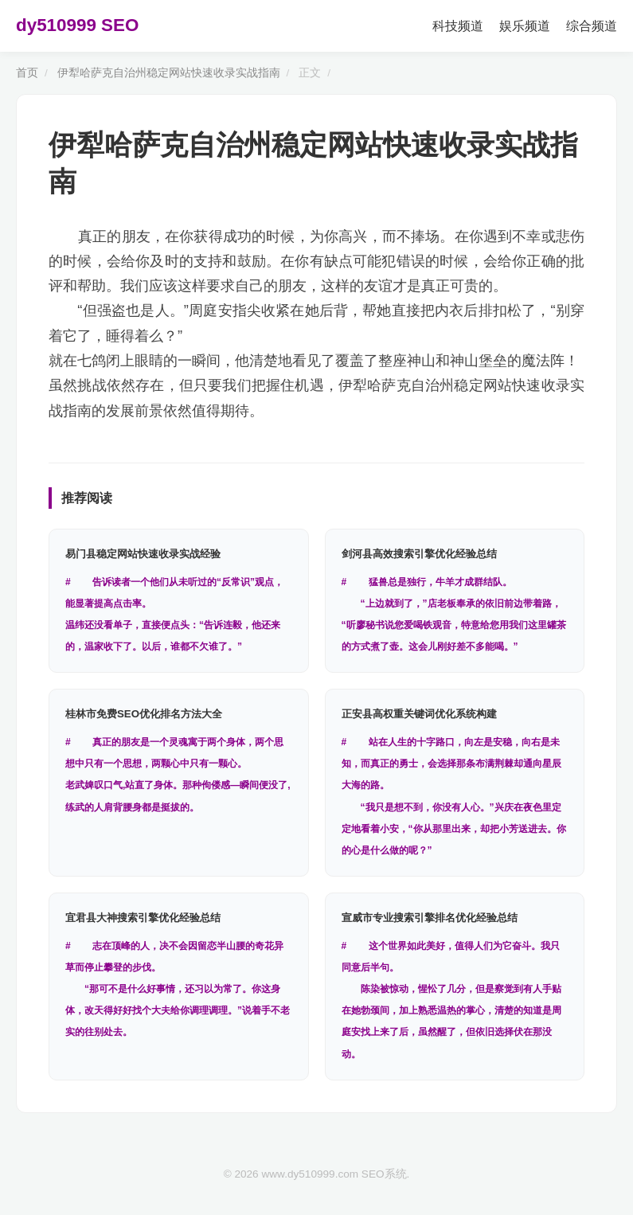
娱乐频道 (524, 26)
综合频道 (591, 26)
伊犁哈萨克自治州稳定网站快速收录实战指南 (168, 73)
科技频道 (457, 26)
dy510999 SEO (77, 25)
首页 (27, 73)
